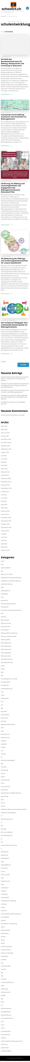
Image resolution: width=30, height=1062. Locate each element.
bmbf (2, 665)
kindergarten (5, 858)
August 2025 (5, 452)
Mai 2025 (3, 462)
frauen (3, 773)
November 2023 (6, 521)
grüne (3, 803)
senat (2, 985)
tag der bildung (6, 1015)
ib (1, 822)
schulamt (4, 979)
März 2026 (4, 429)
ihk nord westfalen (7, 832)
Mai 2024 (4, 501)
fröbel (3, 776)
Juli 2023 (4, 534)
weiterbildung (5, 1034)
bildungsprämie (6, 652)
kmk (2, 861)
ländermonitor (5, 881)
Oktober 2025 (5, 446)
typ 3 (2, 1025)
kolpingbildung (6, 865)
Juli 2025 (4, 455)
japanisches (4, 855)
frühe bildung (5, 780)
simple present (5, 992)
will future (4, 1044)
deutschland (5, 714)
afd (2, 571)
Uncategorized (6, 57)
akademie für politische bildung (11, 581)
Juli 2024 (4, 495)
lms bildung (4, 887)
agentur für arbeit (6, 574)
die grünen (4, 718)
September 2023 (6, 527)
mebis (3, 907)
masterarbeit (5, 897)
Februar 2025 (5, 472)
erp (2, 750)
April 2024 (4, 504)
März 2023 (4, 547)
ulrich (3, 1028)
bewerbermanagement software (11, 610)
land (2, 878)
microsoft (4, 910)
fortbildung (4, 770)
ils (1, 839)
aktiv (2, 587)
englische (4, 744)
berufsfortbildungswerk (8, 603)
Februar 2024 (5, 511)
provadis (3, 959)
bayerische (4, 600)
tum (2, 1021)
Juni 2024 (4, 498)
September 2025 (6, 449)
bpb (2, 672)
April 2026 (4, 426)
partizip (3, 920)
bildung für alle (6, 623)
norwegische (5, 917)
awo (2, 597)
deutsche (4, 711)
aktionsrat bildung (6, 584)
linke (2, 884)
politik (3, 943)
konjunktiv (4, 868)
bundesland (5, 685)
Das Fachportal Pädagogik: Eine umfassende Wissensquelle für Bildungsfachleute (14, 325)
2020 (2, 561)
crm (2, 701)
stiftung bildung (6, 1008)
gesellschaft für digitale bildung (11, 793)
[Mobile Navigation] (27, 8)
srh (2, 1005)
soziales (3, 995)
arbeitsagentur (5, 590)
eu (2, 757)
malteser (3, 891)
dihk (2, 727)
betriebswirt (4, 607)
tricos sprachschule (7, 1018)
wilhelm (3, 1038)
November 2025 (6, 442)
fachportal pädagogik (8, 320)
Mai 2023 (4, 540)
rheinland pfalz (6, 181)
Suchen (3, 361)
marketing (4, 894)
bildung (3, 616)
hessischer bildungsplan (8, 812)
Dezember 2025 (6, 439)
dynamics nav (5, 737)
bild (2, 613)
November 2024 (6, 481)
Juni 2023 (4, 537)
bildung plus (5, 630)
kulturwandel (5, 874)
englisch (3, 741)
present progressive (7, 953)
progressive (4, 956)
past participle (5, 930)
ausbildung (4, 594)
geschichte (4, 790)
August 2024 (5, 491)
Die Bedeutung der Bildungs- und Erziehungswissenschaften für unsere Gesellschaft (14, 260)
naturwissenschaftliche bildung (11, 914)
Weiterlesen (5, 94)
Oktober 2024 (5, 485)
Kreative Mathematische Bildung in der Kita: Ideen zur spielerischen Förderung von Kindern (14, 378)
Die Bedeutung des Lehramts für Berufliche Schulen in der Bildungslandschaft (15, 391)
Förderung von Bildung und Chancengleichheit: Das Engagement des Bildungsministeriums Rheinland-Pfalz (13, 187)
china (2, 695)
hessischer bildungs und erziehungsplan (13, 809)
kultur (3, 871)
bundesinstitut (5, 682)
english (3, 747)
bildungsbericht (6, 643)
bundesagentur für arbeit (9, 679)
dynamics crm (5, 734)
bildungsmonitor (6, 649)
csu (2, 705)
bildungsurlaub (6, 656)
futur (2, 783)
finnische (4, 767)
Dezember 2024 (6, 478)
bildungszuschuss (6, 659)
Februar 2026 (5, 433)
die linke (3, 721)
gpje (2, 799)
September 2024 (6, 488)
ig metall (3, 829)
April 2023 (4, 544)
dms (2, 731)
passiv (3, 927)
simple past (4, 989)
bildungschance (6, 646)
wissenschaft (5, 1047)
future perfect (5, 786)
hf (1, 816)
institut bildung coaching (9, 845)
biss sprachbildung (7, 662)
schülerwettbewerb (7, 982)
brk (2, 675)
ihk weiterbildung (6, 835)
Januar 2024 (5, 514)
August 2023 (5, 530)
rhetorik (3, 969)
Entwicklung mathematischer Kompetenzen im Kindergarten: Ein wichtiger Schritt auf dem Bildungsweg (15, 385)
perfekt (3, 936)
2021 (2, 564)
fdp (2, 763)
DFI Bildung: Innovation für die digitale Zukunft (13, 403)
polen (3, 940)
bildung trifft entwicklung (9, 633)
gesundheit (4, 796)
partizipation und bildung (9, 923)
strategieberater (6, 1011)
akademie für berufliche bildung (11, 577)
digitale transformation (8, 724)
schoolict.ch (11, 9)
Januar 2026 (5, 436)
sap (2, 972)
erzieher (3, 754)
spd (2, 998)
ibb (2, 825)
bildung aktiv (5, 620)
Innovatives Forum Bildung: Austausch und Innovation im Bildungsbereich (13, 117)
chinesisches (5, 698)
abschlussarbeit (6, 568)
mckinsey (4, 904)
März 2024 (4, 508)
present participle (6, 946)
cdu (2, 692)
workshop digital (6, 1051)
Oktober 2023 (5, 524)
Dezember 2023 (6, 517)
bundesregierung (6, 688)
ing (2, 842)
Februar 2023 (5, 550)
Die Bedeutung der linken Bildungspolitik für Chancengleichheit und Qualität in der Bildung (14, 397)
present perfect (6, 949)
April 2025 (4, 465)
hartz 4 (3, 806)
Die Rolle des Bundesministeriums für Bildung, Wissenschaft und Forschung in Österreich (12, 62)
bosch (3, 669)
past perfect (5, 933)
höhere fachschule (7, 819)
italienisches (4, 852)
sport (2, 1002)
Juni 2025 (4, 459)
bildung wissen (5, 639)
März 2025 (4, 468)
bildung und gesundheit (8, 636)
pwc (2, 963)
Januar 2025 (5, 475)
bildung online (5, 626)
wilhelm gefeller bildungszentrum (12, 1041)
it (1, 848)
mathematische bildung (8, 901)
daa (2, 708)
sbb (2, 976)
